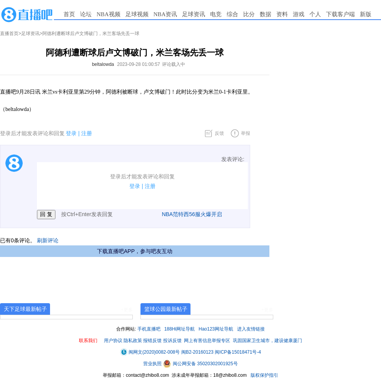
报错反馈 (152, 340)
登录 (71, 133)
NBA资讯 (165, 14)
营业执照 (153, 363)
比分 (249, 14)
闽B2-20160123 (197, 352)
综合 (232, 14)
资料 (282, 14)
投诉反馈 (172, 340)
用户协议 (113, 340)
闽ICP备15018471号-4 (238, 352)
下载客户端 (340, 14)
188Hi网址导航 (179, 329)
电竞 (216, 14)
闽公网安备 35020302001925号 (200, 363)
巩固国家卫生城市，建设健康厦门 (267, 340)
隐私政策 (133, 340)
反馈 (219, 133)
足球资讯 (193, 14)
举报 (245, 133)
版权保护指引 (263, 375)
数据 (265, 14)
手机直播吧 (148, 329)
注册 (86, 133)
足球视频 (137, 14)
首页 (69, 14)
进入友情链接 (251, 329)
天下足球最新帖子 (25, 309)
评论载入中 (173, 64)
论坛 (86, 14)
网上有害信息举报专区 (207, 340)
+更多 (127, 309)
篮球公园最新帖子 (165, 309)
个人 (315, 14)
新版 (365, 14)
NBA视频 (108, 14)
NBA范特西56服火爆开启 (192, 214)
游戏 (298, 14)
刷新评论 (47, 240)
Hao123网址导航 (216, 329)
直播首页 (9, 33)
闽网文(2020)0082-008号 (150, 352)
